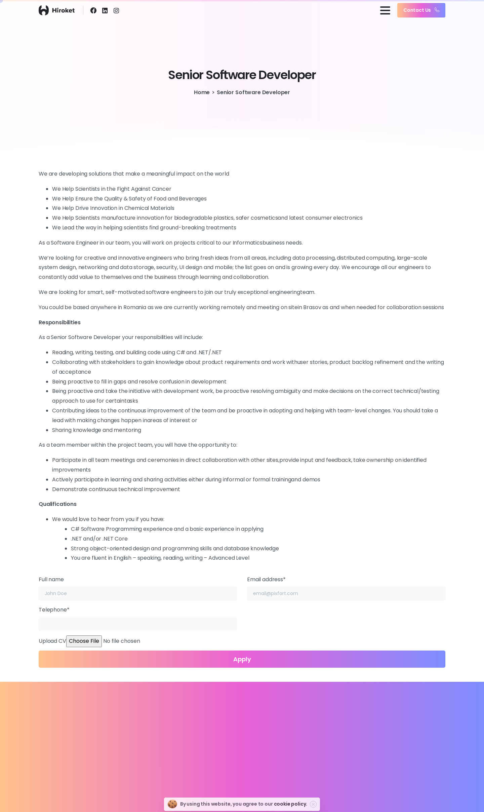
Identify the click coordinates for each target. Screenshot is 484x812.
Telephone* (138, 618)
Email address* (346, 588)
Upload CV (242, 656)
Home (202, 92)
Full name (138, 588)
